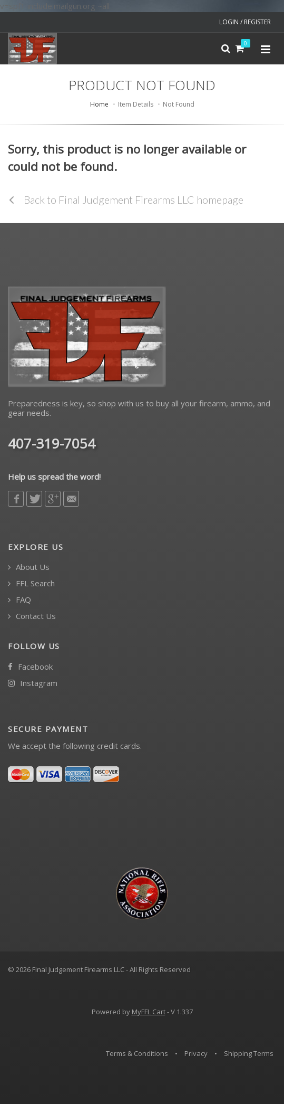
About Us (29, 567)
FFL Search (31, 583)
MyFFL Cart (148, 1011)
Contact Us (32, 616)
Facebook (30, 667)
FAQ (19, 600)
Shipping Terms (248, 1053)
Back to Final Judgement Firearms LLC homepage (125, 199)
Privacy (196, 1053)
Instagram (32, 683)
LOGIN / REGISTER (245, 21)
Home (99, 104)
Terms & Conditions (137, 1053)
